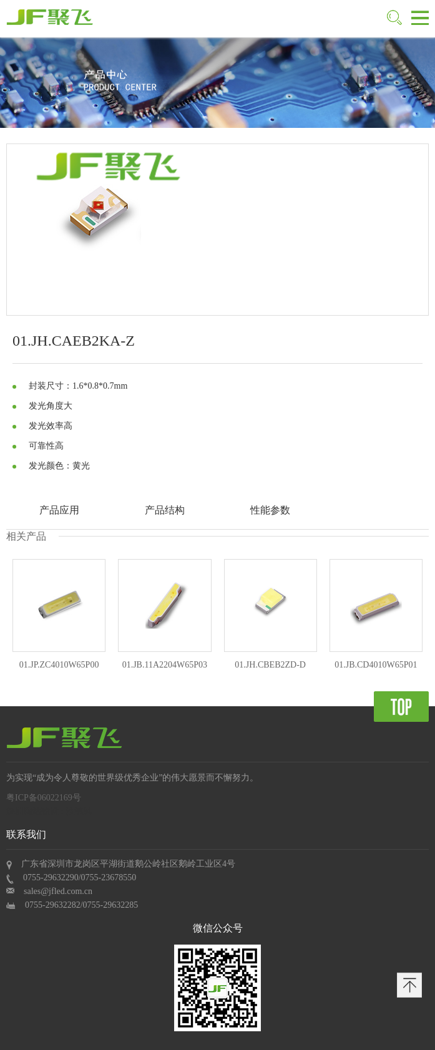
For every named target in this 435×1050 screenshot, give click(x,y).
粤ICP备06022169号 (43, 797)
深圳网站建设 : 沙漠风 (49, 811)
